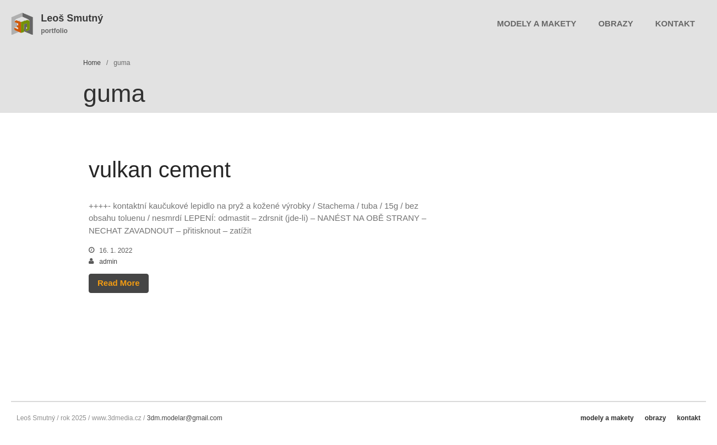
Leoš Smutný (72, 18)
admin (108, 261)
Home (92, 63)
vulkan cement (160, 170)
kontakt (675, 23)
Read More (118, 282)
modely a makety (537, 23)
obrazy (615, 23)
